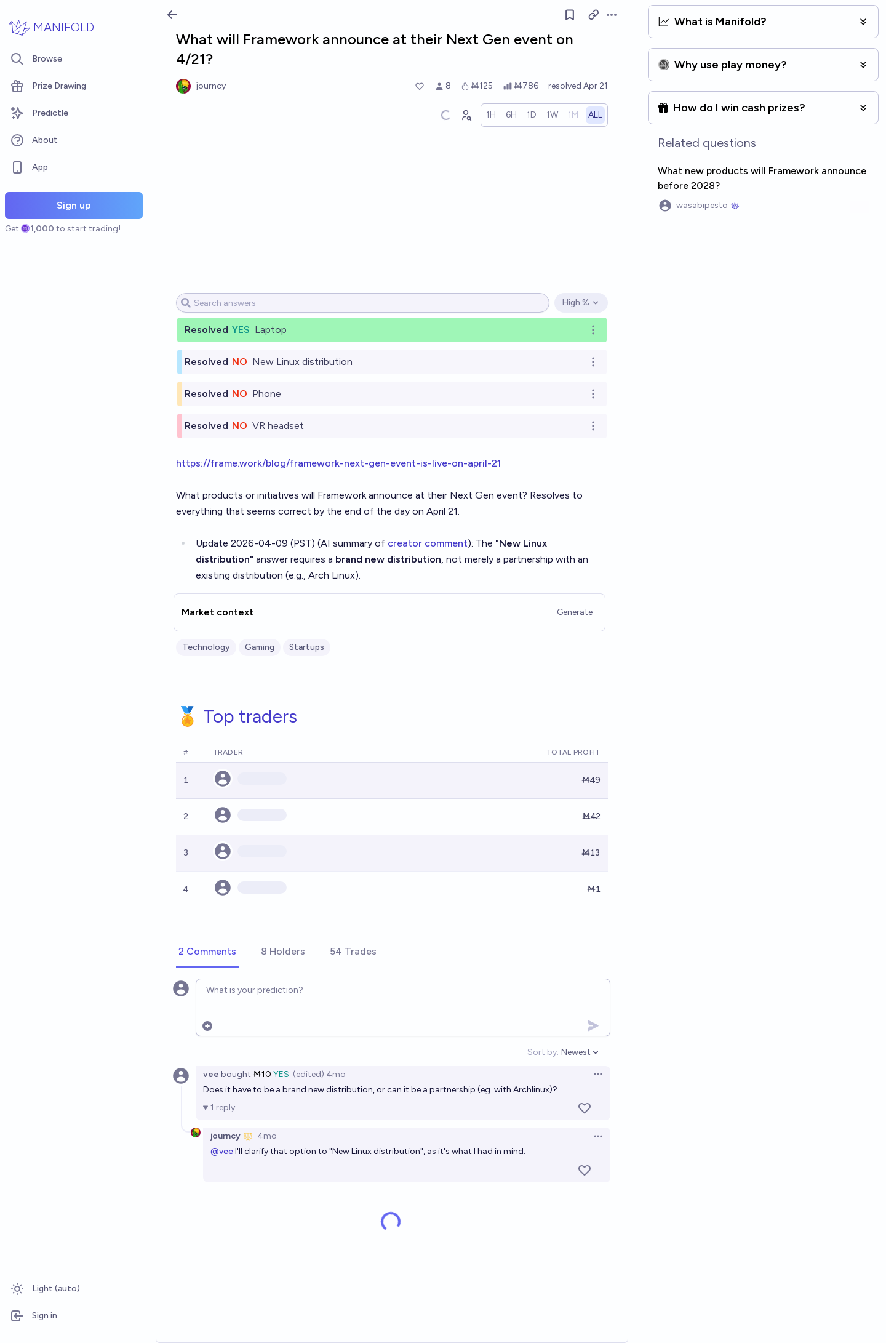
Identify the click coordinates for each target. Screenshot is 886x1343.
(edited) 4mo (319, 1074)
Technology (206, 647)
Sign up (74, 205)
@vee (221, 1151)
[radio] (491, 115)
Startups (306, 647)
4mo (267, 1136)
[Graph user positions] (465, 115)
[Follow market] (569, 15)
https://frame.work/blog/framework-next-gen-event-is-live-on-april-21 (338, 463)
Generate (575, 612)
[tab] (207, 952)
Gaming (259, 647)
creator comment (428, 543)
